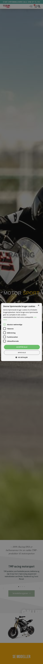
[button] (21, 357)
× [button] (38, 305)
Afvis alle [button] (22, 352)
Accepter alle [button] (21, 347)
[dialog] (21, 332)
